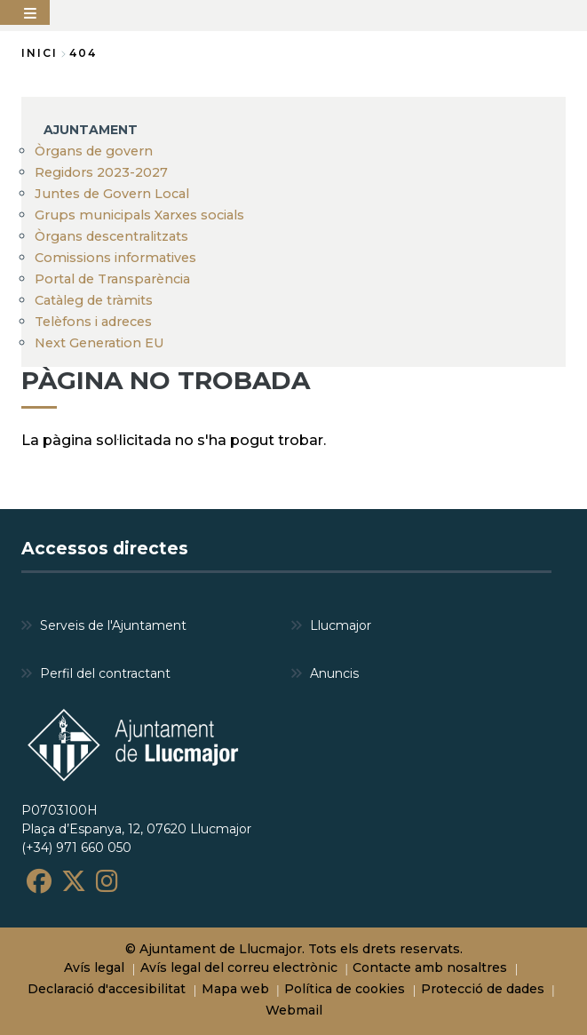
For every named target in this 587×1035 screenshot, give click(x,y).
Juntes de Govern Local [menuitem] (112, 194)
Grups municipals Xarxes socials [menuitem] (139, 215)
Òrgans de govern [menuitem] (94, 151)
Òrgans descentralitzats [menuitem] (111, 236)
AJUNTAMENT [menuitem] (91, 130)
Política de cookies (344, 989)
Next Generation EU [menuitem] (99, 343)
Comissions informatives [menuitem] (115, 258)
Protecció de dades (482, 989)
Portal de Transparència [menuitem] (112, 279)
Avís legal (94, 967)
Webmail (294, 1010)
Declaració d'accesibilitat (107, 989)
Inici (39, 53)
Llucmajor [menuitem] (340, 625)
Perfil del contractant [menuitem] (105, 673)
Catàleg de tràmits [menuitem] (94, 300)
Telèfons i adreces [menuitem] (93, 322)
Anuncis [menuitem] (334, 673)
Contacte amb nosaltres (430, 967)
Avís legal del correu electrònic (238, 967)
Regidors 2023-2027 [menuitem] (101, 172)
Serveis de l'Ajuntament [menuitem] (113, 625)
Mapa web (235, 989)
